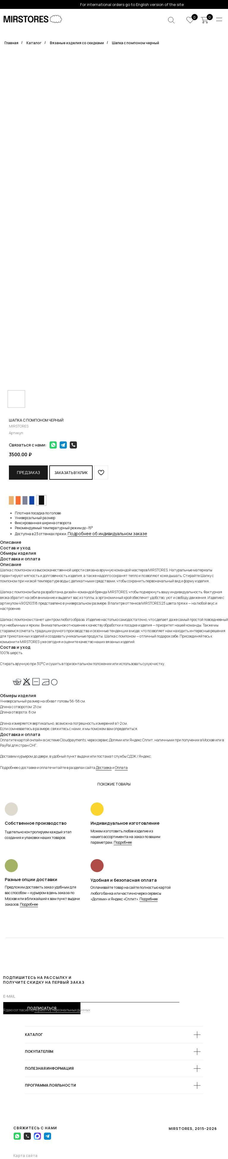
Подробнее (123, 842)
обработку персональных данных (62, 1009)
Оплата (121, 767)
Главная (11, 42)
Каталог (34, 42)
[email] (91, 996)
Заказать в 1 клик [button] (71, 472)
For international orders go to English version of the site (132, 4)
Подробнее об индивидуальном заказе (107, 533)
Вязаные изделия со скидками (77, 42)
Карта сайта (25, 1155)
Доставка (104, 767)
